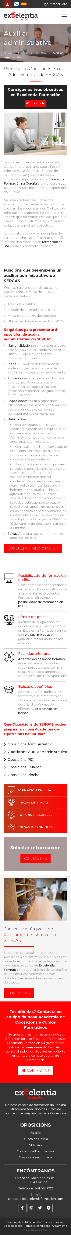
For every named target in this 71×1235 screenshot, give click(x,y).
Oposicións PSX (21, 760)
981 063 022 (44, 1188)
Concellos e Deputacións (35, 1151)
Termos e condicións (37, 1225)
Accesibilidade (13, 1225)
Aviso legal (13, 1222)
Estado (35, 1133)
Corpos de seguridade (35, 1157)
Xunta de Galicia (35, 1139)
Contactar (35, 858)
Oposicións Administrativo (30, 744)
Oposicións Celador (24, 767)
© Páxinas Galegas (35, 1230)
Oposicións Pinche (23, 775)
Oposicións (24, 53)
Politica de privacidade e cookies (42, 1222)
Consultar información (33, 548)
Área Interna (59, 1225)
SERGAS (42, 53)
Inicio (8, 53)
